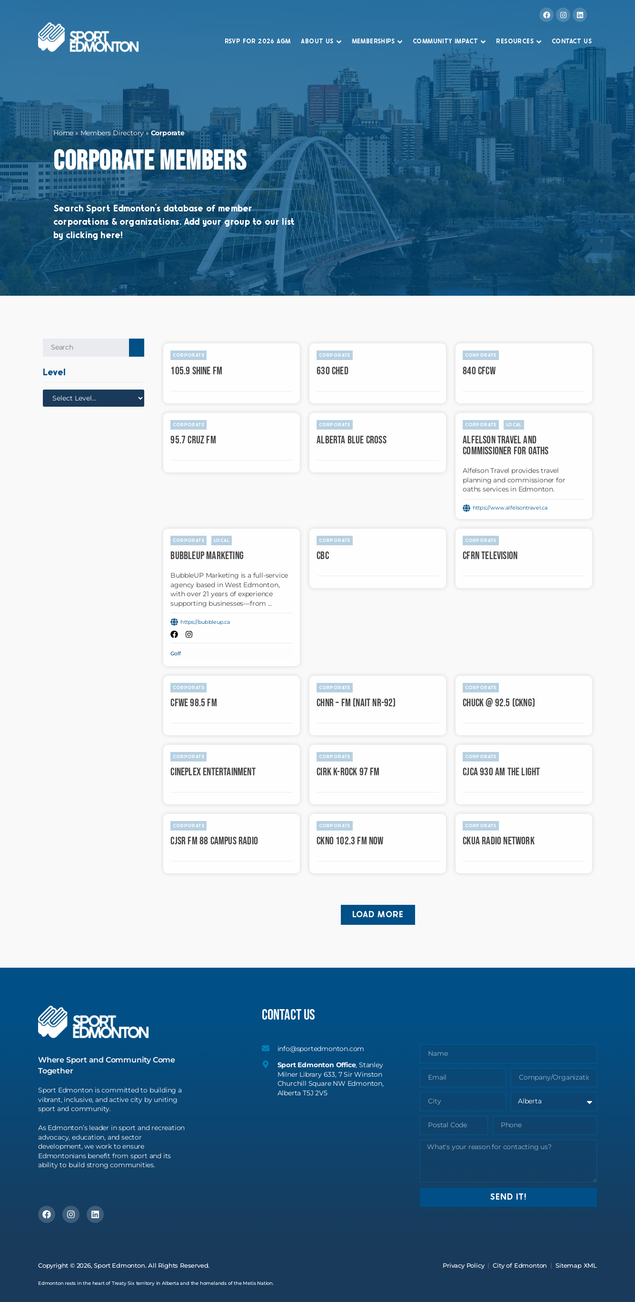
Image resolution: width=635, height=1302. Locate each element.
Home (63, 133)
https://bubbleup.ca (205, 622)
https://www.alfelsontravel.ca (510, 507)
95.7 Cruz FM (193, 440)
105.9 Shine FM (196, 371)
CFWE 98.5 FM (193, 703)
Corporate (188, 355)
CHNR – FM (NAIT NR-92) (356, 703)
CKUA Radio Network (499, 841)
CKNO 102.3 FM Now (350, 841)
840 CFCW (479, 371)
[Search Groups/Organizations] (86, 348)
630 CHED (332, 371)
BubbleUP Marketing (207, 556)
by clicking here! (46, 235)
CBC (323, 556)
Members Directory (112, 133)
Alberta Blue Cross (352, 440)
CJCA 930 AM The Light (501, 772)
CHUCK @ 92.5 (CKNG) (499, 703)
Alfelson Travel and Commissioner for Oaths (505, 446)
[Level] (93, 398)
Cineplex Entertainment (212, 772)
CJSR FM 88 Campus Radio (214, 841)
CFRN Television (490, 556)
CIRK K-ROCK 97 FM (348, 772)
